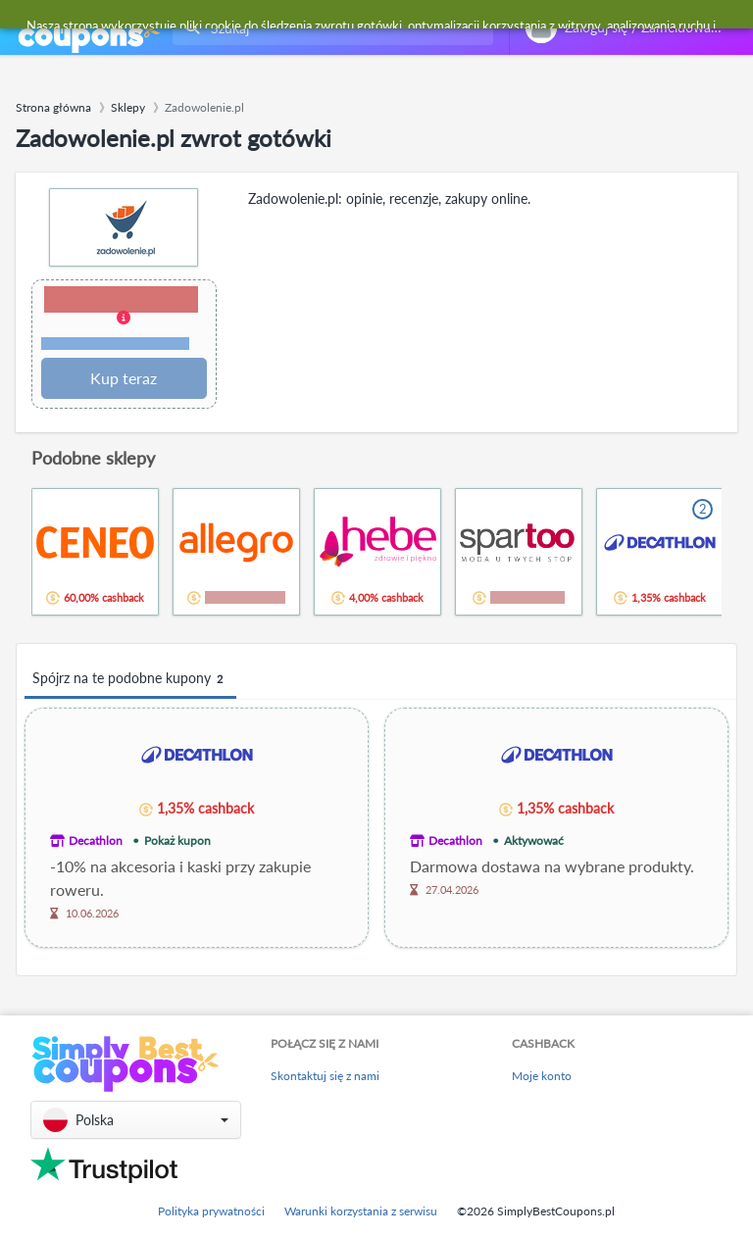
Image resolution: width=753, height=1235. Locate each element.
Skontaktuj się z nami (325, 1075)
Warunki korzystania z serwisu (360, 1211)
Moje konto (542, 1075)
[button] (124, 319)
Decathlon (96, 840)
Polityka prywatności (211, 1211)
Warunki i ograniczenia (115, 343)
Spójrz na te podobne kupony (130, 678)
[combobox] (329, 28)
